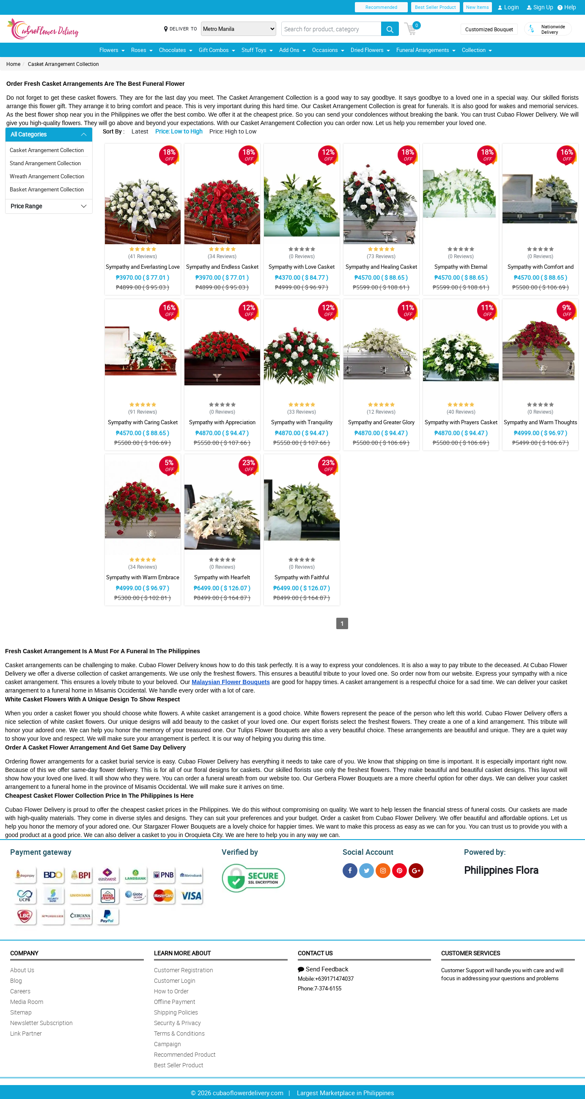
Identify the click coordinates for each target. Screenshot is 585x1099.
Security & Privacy (177, 1021)
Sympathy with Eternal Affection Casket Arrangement (461, 270)
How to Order (171, 990)
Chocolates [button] (175, 50)
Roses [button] (142, 50)
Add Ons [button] (292, 50)
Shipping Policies (176, 1011)
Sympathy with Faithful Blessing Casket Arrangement (301, 581)
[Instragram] (383, 869)
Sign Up (540, 7)
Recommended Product (185, 1053)
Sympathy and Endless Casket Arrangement (222, 270)
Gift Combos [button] (217, 50)
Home (13, 63)
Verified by (238, 851)
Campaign (167, 1043)
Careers (20, 990)
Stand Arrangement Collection (45, 163)
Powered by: (483, 851)
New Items (477, 7)
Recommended (381, 7)
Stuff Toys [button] (257, 50)
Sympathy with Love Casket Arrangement (302, 270)
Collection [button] (477, 50)
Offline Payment (174, 1000)
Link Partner (26, 1032)
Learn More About (182, 952)
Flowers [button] (112, 50)
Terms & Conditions (179, 1032)
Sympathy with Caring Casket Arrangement (143, 426)
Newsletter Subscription (41, 1021)
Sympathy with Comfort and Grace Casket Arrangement (541, 270)
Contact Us (315, 952)
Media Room (26, 1000)
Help (567, 7)
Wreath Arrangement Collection (47, 176)
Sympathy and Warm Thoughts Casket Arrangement (540, 426)
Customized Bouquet (489, 29)
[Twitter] (366, 869)
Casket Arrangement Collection (63, 63)
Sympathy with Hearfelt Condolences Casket (222, 581)
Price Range (26, 206)
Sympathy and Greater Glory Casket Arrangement (381, 426)
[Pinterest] (399, 869)
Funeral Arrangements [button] (426, 50)
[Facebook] (350, 869)
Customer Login (174, 979)
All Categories (29, 134)
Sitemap (21, 1011)
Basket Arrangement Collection (47, 189)
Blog (16, 979)
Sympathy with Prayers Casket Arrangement (461, 426)
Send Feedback (323, 967)
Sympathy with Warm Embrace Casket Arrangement (142, 581)
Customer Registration (183, 969)
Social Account (366, 851)
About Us (22, 969)
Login (508, 7)
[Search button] (390, 29)
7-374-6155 (327, 987)
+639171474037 (334, 977)
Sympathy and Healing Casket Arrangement (381, 270)
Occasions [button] (328, 50)
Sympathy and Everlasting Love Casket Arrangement (143, 270)
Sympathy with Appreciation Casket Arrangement (222, 426)
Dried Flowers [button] (370, 50)
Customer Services (470, 952)
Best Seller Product (435, 7)
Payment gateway (37, 851)
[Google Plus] (416, 869)
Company (24, 952)
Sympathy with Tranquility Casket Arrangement (301, 426)
